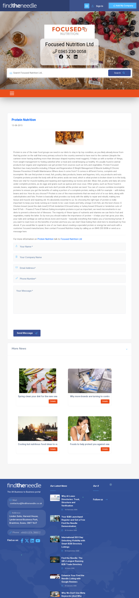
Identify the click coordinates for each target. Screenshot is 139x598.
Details (53, 401)
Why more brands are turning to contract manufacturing (99, 396)
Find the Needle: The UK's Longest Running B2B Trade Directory (72, 561)
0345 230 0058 (69, 51)
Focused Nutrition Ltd (69, 44)
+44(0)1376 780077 (31, 532)
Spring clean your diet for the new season (39, 396)
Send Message (27, 333)
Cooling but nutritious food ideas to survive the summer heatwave (52, 444)
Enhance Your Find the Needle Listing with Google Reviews (72, 578)
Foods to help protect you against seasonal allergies (97, 444)
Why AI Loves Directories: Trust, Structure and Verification (70, 501)
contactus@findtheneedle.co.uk (26, 503)
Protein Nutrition (45, 239)
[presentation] (34, 321)
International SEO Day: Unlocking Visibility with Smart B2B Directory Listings (73, 542)
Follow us (100, 499)
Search (119, 73)
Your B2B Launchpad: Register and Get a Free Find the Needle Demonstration (73, 522)
